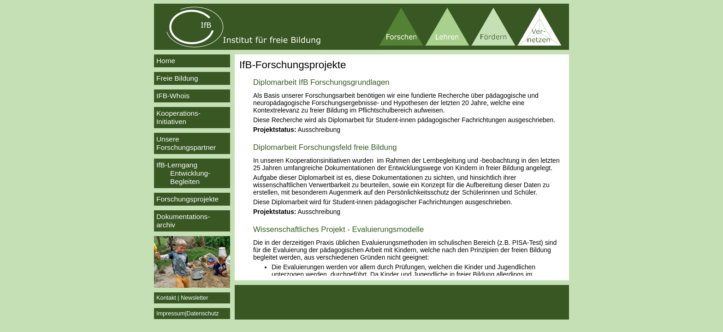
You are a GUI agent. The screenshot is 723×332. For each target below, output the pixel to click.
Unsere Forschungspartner (186, 143)
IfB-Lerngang (192, 173)
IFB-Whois (173, 96)
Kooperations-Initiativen (178, 117)
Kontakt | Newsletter (182, 298)
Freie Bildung (177, 78)
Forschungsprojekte (187, 199)
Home (165, 61)
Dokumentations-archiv (183, 221)
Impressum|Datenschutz (187, 313)
